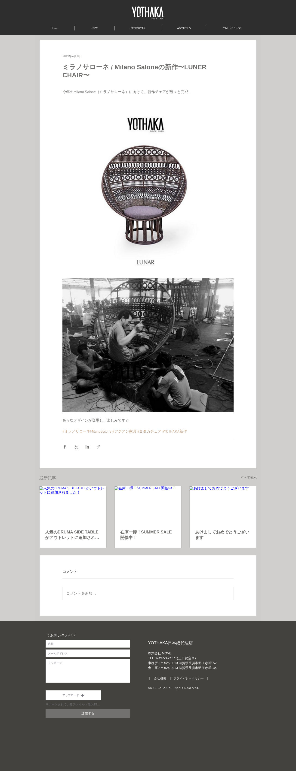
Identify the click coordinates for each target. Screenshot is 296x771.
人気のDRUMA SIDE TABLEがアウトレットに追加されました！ (72, 535)
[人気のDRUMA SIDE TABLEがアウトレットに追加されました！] (73, 505)
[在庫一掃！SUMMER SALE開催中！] (148, 505)
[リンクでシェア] (98, 447)
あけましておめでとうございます (222, 535)
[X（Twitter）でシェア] (76, 447)
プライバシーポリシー (188, 678)
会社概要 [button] (160, 678)
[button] (73, 695)
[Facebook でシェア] (64, 447)
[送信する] (88, 713)
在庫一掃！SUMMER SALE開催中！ (146, 535)
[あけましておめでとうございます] (223, 505)
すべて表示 (248, 478)
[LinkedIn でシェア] (87, 447)
